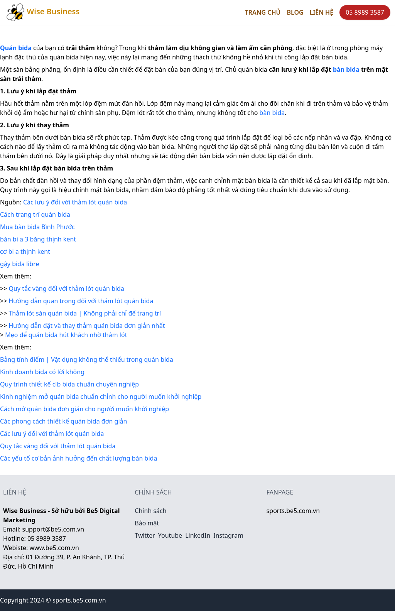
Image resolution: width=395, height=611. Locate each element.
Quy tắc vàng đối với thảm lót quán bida (66, 288)
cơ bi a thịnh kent (25, 251)
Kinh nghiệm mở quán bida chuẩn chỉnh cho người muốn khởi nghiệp (100, 396)
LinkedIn (197, 535)
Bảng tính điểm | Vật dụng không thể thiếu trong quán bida (86, 359)
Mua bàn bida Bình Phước (37, 227)
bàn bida (272, 112)
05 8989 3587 (365, 12)
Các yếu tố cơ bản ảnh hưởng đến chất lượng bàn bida (78, 458)
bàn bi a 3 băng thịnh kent (38, 239)
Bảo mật (147, 523)
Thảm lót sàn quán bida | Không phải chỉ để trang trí (84, 313)
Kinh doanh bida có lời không (42, 372)
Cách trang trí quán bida (35, 214)
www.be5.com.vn (54, 547)
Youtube (170, 535)
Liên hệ (321, 12)
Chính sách (150, 510)
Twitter (145, 535)
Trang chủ (263, 12)
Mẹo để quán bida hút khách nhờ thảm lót (66, 335)
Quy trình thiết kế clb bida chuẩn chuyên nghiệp (69, 384)
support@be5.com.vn (53, 529)
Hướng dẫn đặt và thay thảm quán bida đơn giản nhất (86, 325)
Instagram (228, 535)
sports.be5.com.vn (293, 510)
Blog (295, 12)
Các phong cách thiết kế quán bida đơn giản (63, 421)
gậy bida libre (19, 264)
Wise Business (42, 12)
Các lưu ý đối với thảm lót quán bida (75, 202)
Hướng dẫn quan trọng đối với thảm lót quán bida (80, 301)
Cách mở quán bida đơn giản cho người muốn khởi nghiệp (84, 409)
